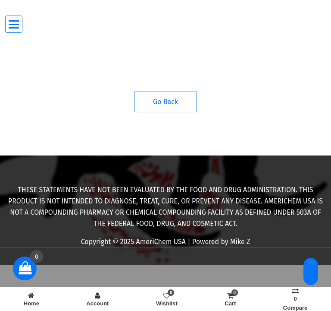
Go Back (165, 102)
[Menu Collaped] (14, 24)
